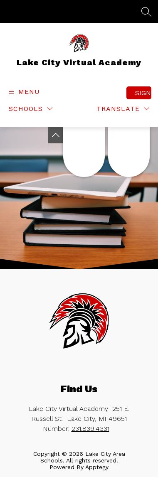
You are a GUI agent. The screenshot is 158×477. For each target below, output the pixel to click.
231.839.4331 (90, 429)
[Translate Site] (122, 108)
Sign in (143, 93)
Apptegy (97, 467)
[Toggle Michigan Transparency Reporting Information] (56, 135)
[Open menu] (23, 91)
